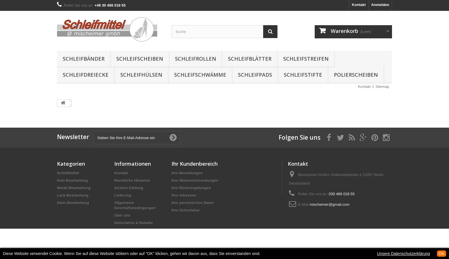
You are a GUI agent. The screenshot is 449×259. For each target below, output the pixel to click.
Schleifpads (255, 74)
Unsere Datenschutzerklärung (403, 253)
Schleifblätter (249, 58)
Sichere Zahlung (128, 188)
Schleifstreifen (306, 58)
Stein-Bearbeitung (73, 203)
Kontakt (359, 5)
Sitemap (382, 86)
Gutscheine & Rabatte (133, 223)
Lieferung (122, 195)
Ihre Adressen (184, 195)
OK (441, 253)
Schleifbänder (84, 58)
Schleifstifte (303, 74)
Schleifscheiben (139, 58)
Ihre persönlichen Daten (193, 203)
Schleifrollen (195, 58)
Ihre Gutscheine (186, 210)
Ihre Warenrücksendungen (195, 180)
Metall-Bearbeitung (73, 188)
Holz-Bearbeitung (72, 180)
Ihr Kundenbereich (195, 163)
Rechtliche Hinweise (132, 180)
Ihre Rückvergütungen (191, 188)
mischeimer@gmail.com (329, 204)
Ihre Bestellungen (187, 173)
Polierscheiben (356, 74)
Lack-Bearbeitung (72, 195)
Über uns (122, 215)
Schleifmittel (68, 173)
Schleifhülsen (141, 74)
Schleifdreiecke (86, 74)
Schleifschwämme (200, 74)
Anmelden (380, 5)
